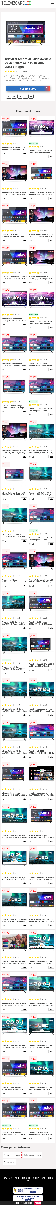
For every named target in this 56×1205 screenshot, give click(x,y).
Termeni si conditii (11, 1178)
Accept (38, 1203)
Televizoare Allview (32, 1155)
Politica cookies (25, 1203)
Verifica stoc (35, 88)
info (24, 153)
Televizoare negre (12, 1155)
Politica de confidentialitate (33, 1178)
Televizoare (9, 1162)
